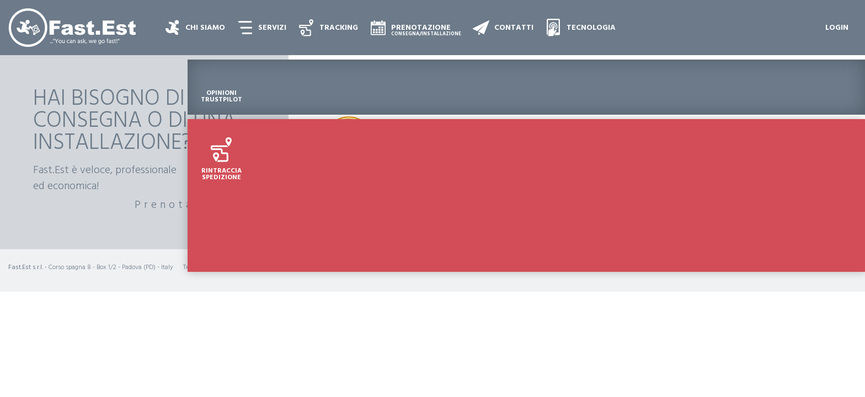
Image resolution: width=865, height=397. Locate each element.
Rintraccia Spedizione (838, 161)
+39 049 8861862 (217, 267)
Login (836, 28)
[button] (264, 27)
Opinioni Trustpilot (837, 84)
